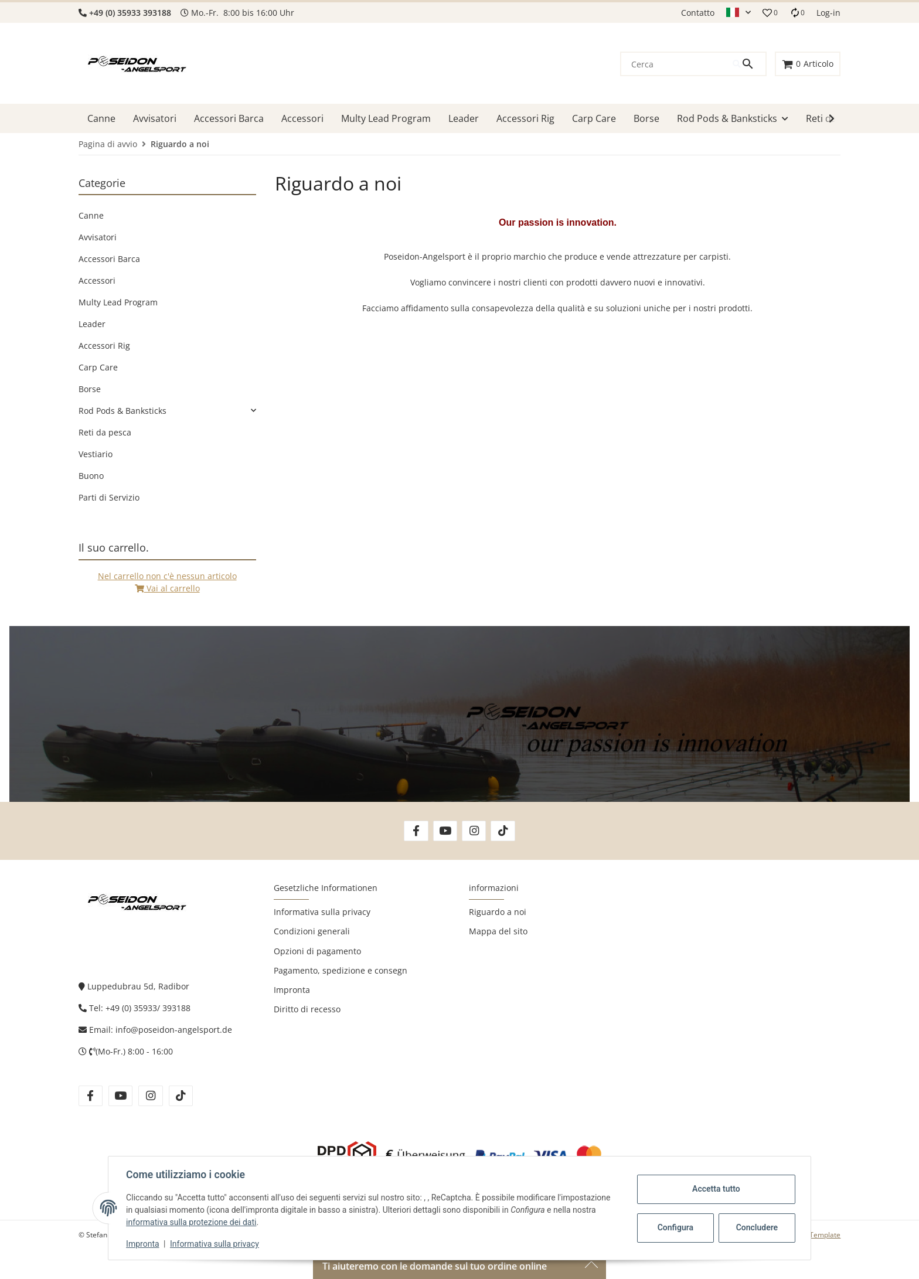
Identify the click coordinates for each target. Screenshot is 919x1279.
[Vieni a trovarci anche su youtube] (120, 1096)
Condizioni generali (312, 931)
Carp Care (98, 367)
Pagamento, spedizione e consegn (340, 970)
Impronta (143, 1244)
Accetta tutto (715, 1188)
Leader (92, 323)
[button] (738, 13)
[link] (167, 410)
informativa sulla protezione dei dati (192, 1222)
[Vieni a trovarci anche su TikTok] (503, 831)
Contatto (697, 12)
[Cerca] (677, 64)
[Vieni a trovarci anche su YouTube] (445, 831)
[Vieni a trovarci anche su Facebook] (416, 831)
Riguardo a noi (497, 911)
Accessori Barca (109, 258)
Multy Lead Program (118, 302)
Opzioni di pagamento (317, 951)
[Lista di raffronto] (797, 12)
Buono (91, 475)
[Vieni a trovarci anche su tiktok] (181, 1096)
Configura (674, 1227)
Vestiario (96, 454)
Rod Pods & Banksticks (122, 410)
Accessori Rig (104, 345)
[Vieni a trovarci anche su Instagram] (474, 831)
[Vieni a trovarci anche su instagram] (150, 1096)
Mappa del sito (498, 931)
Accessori (97, 280)
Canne (91, 215)
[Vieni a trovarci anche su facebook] (91, 1096)
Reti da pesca (105, 432)
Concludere (756, 1227)
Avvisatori (98, 237)
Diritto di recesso (307, 1009)
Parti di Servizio (109, 497)
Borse (90, 388)
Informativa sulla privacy (215, 1244)
